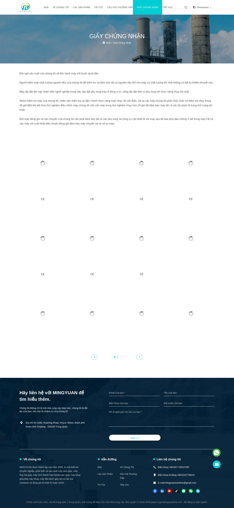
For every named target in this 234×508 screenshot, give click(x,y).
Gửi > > (134, 438)
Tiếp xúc (167, 7)
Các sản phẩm (81, 7)
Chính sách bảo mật (36, 502)
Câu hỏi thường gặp (120, 7)
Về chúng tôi (61, 7)
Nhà (46, 7)
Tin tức (98, 7)
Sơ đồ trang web (57, 502)
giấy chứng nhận (147, 7)
